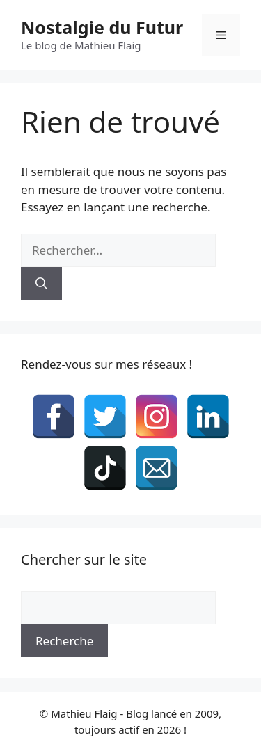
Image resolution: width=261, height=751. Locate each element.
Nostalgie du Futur (102, 27)
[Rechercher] (41, 283)
